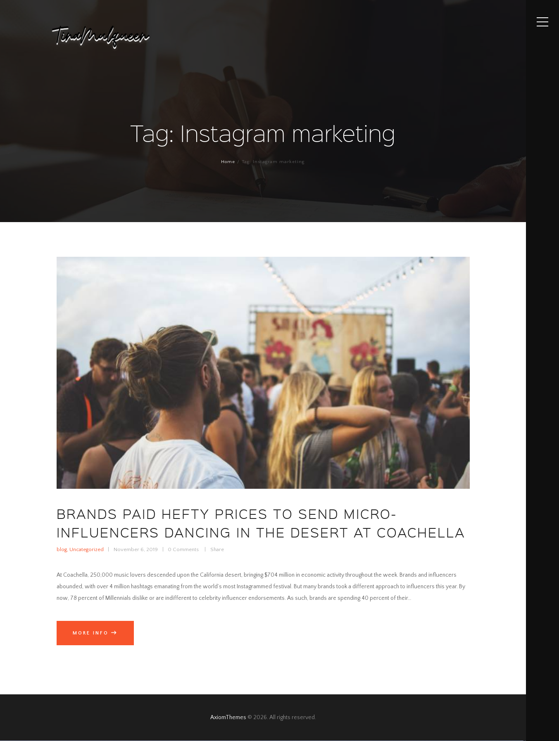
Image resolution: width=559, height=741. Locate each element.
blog (62, 549)
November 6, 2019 (136, 549)
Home (228, 161)
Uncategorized (86, 549)
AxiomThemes (228, 717)
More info (91, 633)
